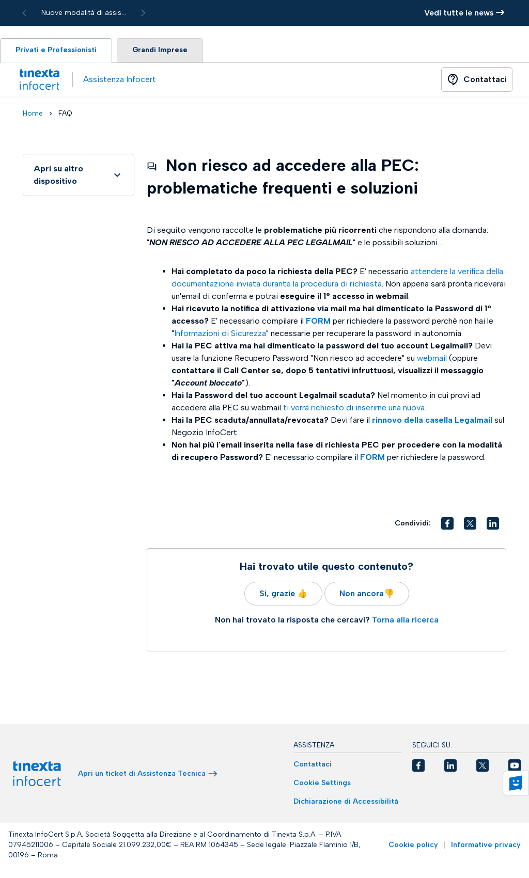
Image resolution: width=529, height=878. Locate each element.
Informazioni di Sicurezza (220, 334)
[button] (447, 524)
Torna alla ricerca (405, 621)
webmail (432, 359)
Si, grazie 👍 (283, 594)
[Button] (476, 80)
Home (33, 114)
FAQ (65, 114)
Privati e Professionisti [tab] (57, 50)
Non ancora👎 (366, 594)
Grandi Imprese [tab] (164, 50)
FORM (318, 322)
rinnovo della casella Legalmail (432, 421)
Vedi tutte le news (464, 13)
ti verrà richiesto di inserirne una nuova (354, 408)
